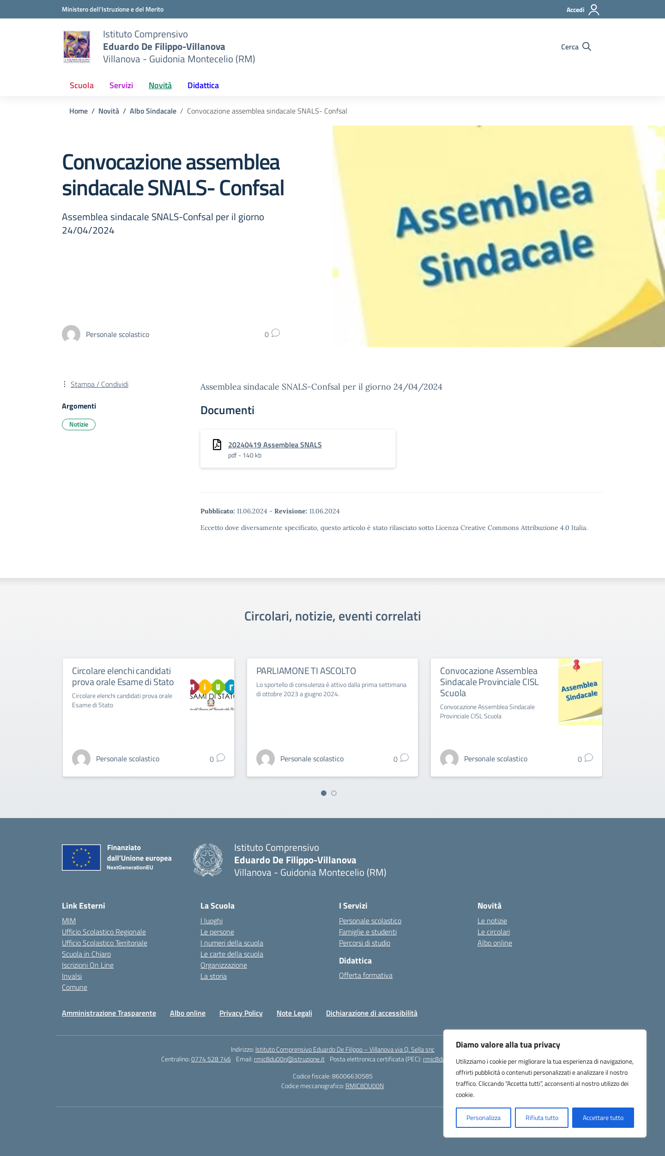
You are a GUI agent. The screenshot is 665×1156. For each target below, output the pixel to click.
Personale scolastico (370, 920)
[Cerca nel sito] (576, 47)
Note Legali (294, 1012)
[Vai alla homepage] (76, 46)
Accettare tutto (603, 1117)
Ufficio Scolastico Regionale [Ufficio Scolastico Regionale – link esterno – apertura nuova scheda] (104, 931)
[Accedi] (583, 9)
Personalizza (483, 1117)
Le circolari (494, 931)
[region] (545, 1084)
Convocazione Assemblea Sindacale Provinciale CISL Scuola (489, 681)
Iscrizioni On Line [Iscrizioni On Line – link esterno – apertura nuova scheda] (88, 964)
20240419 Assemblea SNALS (275, 444)
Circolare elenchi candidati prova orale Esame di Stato (123, 676)
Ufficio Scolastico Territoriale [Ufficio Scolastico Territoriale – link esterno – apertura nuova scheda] (104, 942)
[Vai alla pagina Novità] (108, 110)
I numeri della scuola (231, 942)
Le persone (217, 931)
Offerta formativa (366, 975)
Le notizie (492, 920)
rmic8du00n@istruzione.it (289, 1059)
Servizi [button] (121, 85)
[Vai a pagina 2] (334, 793)
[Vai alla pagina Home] (78, 110)
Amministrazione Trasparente (109, 1012)
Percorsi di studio (364, 942)
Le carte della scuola (231, 953)
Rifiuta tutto (542, 1117)
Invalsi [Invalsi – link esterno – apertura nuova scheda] (72, 975)
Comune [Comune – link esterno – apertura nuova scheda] (74, 987)
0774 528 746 (211, 1059)
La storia (213, 975)
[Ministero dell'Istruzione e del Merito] (112, 9)
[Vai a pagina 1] (323, 793)
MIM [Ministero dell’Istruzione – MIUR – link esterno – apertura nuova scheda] (69, 920)
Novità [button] (160, 85)
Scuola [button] (82, 85)
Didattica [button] (203, 85)
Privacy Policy (241, 1012)
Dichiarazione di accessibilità (371, 1012)
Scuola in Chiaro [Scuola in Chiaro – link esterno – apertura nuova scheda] (86, 953)
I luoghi (211, 920)
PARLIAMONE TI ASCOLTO (306, 670)
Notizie (78, 424)
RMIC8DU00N (364, 1085)
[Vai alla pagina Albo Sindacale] (153, 110)
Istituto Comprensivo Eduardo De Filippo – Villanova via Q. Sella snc (345, 1049)
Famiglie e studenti (368, 931)
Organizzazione (223, 964)
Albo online (495, 942)
